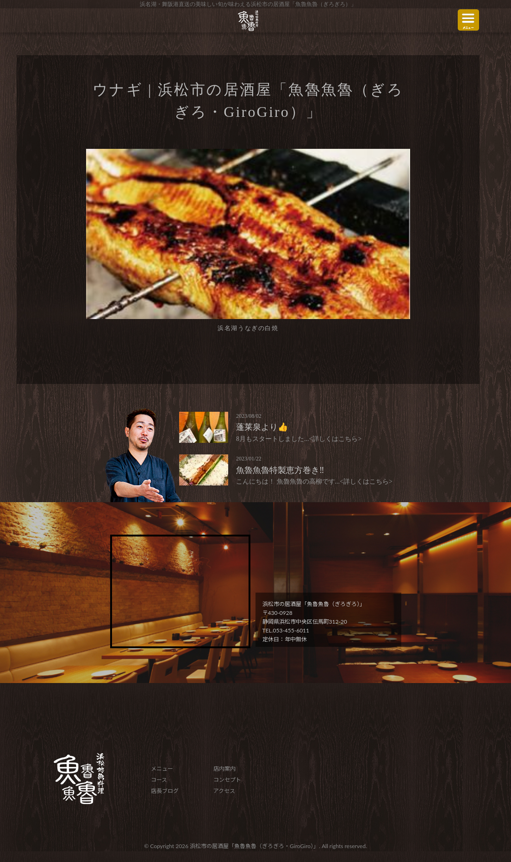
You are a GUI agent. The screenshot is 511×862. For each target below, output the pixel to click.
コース (159, 779)
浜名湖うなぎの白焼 (248, 328)
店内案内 (224, 768)
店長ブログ (165, 790)
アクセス (224, 790)
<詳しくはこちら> (335, 438)
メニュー (162, 768)
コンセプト (227, 779)
